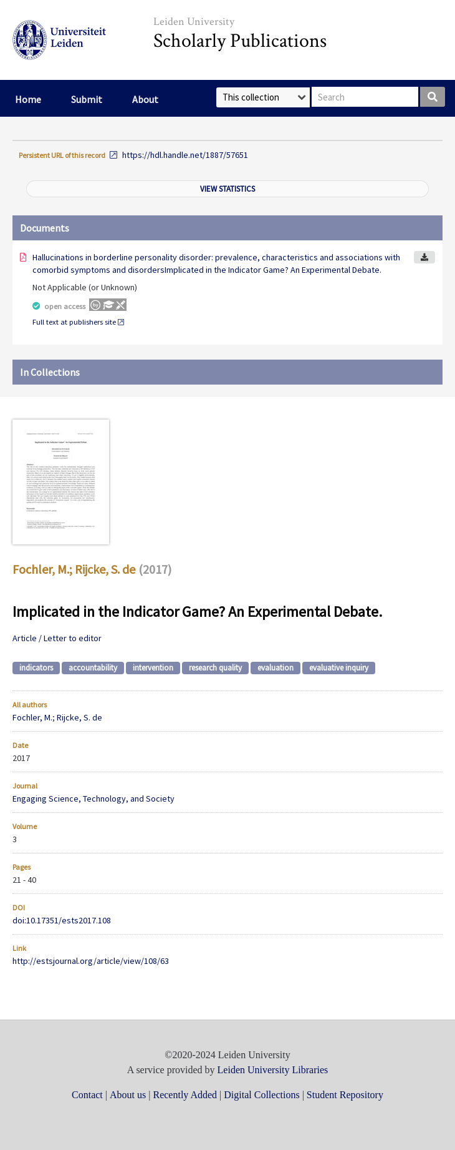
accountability (93, 667)
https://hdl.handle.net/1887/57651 (185, 154)
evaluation (275, 667)
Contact (87, 1094)
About (145, 99)
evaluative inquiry (338, 667)
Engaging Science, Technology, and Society (93, 798)
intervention (153, 667)
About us (128, 1094)
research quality (215, 667)
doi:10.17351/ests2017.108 (61, 920)
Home (28, 99)
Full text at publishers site (74, 322)
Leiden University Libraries (273, 1069)
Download (424, 257)
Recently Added (185, 1094)
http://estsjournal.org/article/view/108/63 (90, 960)
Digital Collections (261, 1094)
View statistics (227, 189)
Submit (86, 99)
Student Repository (345, 1094)
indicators (36, 667)
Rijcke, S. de (105, 569)
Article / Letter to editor (57, 638)
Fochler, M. (40, 569)
